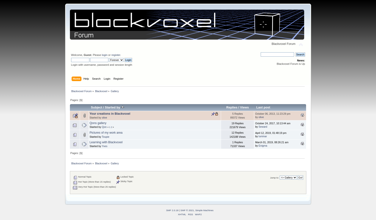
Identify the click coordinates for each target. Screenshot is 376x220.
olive (104, 117)
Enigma (263, 145)
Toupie (105, 136)
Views (244, 107)
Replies (231, 107)
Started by (114, 107)
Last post (263, 107)
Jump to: (274, 177)
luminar (263, 136)
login (105, 55)
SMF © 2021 (187, 210)
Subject (96, 107)
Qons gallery (98, 123)
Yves (104, 146)
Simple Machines (204, 210)
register (115, 55)
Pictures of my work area (106, 132)
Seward (263, 126)
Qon (104, 126)
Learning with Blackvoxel (106, 142)
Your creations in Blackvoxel (110, 113)
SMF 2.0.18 (172, 210)
